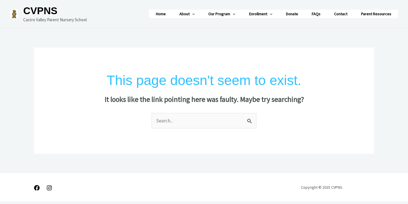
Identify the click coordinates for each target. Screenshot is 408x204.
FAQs (316, 13)
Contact (340, 13)
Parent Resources (376, 13)
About (187, 14)
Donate (292, 13)
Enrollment (260, 14)
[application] (192, 14)
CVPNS (40, 10)
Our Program (221, 14)
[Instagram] (49, 188)
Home (161, 13)
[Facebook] (37, 188)
